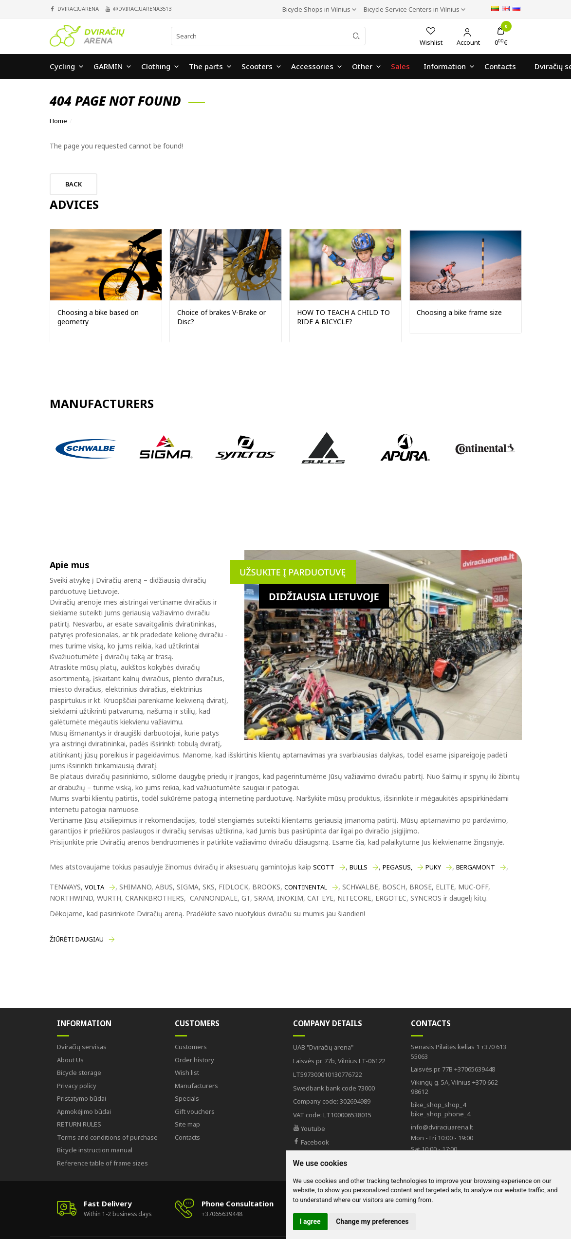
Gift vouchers (195, 1111)
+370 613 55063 (458, 1051)
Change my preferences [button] (372, 1221)
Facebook (311, 1142)
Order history (194, 1059)
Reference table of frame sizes (102, 1163)
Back (73, 184)
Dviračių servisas (82, 1046)
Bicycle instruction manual (94, 1150)
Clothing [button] (155, 66)
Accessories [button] (312, 66)
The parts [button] (206, 66)
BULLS (359, 867)
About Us (70, 1059)
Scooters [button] (257, 66)
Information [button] (445, 66)
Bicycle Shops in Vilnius (317, 9)
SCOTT (323, 867)
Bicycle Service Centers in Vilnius (412, 9)
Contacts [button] (500, 66)
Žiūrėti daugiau (77, 939)
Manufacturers (196, 1085)
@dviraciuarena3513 (142, 8)
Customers (197, 1023)
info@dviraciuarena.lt (442, 1127)
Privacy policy (76, 1085)
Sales (400, 66)
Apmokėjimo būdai (84, 1111)
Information (84, 1023)
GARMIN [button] (108, 66)
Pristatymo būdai (81, 1098)
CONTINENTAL (305, 887)
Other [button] (362, 66)
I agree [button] (310, 1221)
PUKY (433, 867)
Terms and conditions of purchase (107, 1137)
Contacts (187, 1137)
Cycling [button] (62, 66)
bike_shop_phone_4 (440, 1109)
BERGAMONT (475, 867)
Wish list (187, 1072)
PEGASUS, (397, 867)
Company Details (327, 1023)
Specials (187, 1098)
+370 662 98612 (454, 1087)
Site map (187, 1124)
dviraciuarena (78, 8)
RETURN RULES (79, 1124)
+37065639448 (453, 1069)
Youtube (309, 1128)
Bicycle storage (79, 1072)
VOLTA (94, 887)
